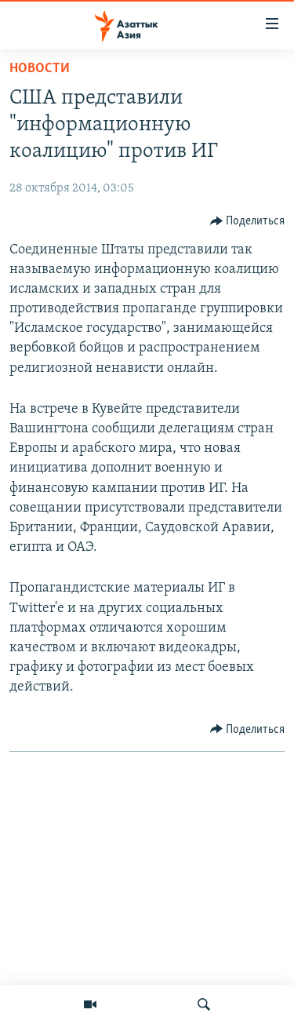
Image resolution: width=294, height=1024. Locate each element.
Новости (39, 68)
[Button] (247, 221)
